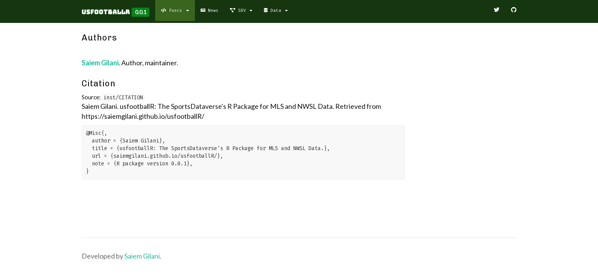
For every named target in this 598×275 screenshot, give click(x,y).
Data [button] (276, 10)
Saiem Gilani (100, 62)
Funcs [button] (175, 10)
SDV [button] (241, 10)
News (210, 10)
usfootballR (106, 12)
